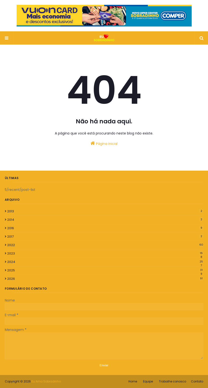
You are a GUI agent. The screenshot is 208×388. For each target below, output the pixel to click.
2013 (105, 211)
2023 (105, 253)
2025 (105, 270)
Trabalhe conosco (172, 381)
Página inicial (104, 143)
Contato (197, 381)
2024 (105, 262)
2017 (105, 236)
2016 (105, 228)
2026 (105, 278)
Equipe (148, 381)
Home (132, 381)
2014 (105, 219)
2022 (105, 245)
